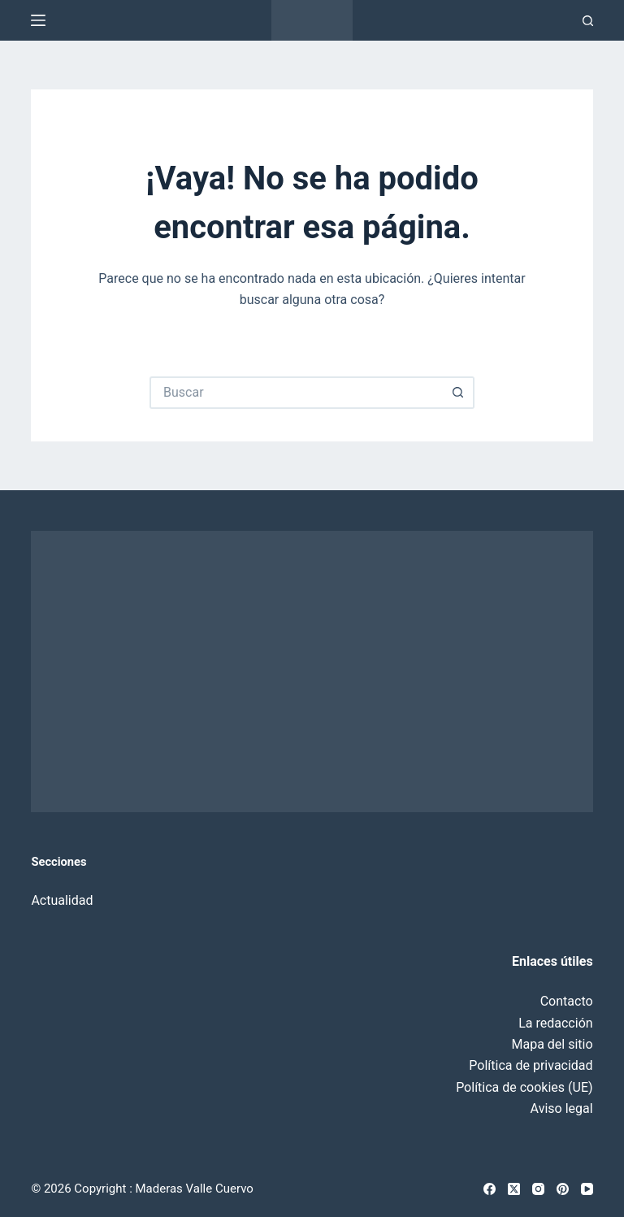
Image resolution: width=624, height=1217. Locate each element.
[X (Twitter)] (514, 1189)
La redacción (555, 1023)
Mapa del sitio (552, 1044)
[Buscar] (588, 20)
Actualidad (62, 900)
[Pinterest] (563, 1189)
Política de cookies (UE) (524, 1087)
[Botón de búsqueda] (458, 392)
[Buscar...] (296, 392)
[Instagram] (538, 1189)
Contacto (566, 1001)
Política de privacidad (530, 1065)
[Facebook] (489, 1189)
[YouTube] (587, 1189)
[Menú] (38, 20)
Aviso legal (562, 1108)
